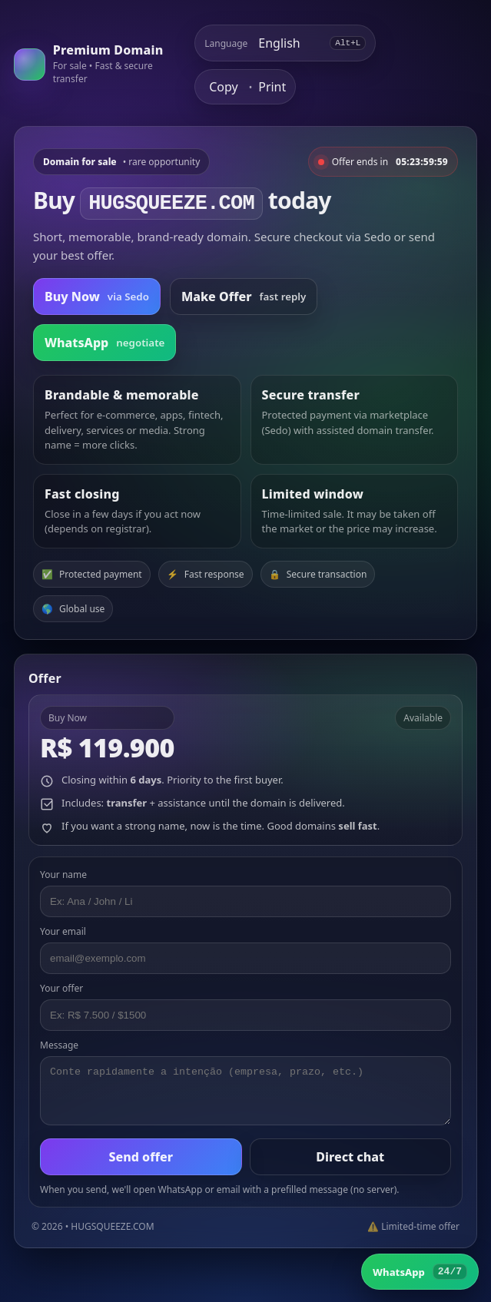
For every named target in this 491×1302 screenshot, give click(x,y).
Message (59, 1045)
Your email (63, 931)
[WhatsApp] (420, 1272)
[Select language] (289, 43)
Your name (63, 874)
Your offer (61, 988)
